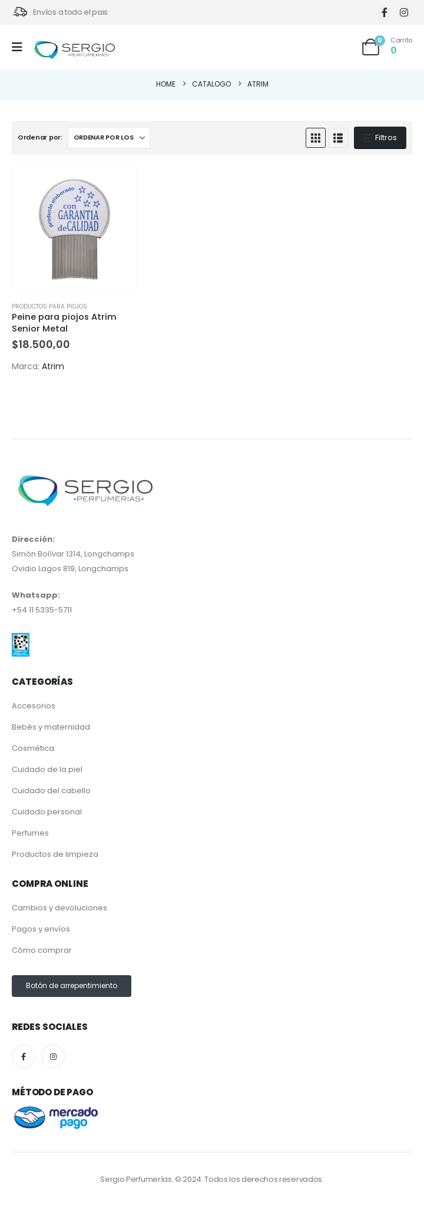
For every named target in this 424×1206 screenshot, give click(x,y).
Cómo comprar (42, 950)
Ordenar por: (40, 137)
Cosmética (33, 748)
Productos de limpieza (55, 854)
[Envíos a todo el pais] (60, 12)
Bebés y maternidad (51, 727)
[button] (316, 138)
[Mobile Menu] (21, 47)
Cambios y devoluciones (59, 907)
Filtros (380, 137)
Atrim (53, 366)
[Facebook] (384, 12)
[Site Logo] (74, 50)
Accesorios (33, 705)
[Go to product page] (74, 229)
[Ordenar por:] (109, 137)
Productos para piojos (49, 306)
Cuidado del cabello (51, 790)
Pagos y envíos (41, 929)
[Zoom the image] (20, 640)
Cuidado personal (47, 811)
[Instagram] (403, 12)
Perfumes (30, 833)
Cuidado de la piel (47, 769)
